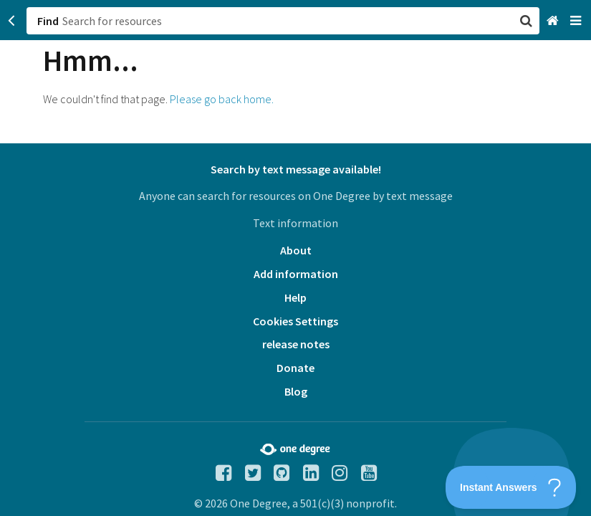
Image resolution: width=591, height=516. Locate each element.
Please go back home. (222, 99)
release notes (296, 344)
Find (48, 21)
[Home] (554, 21)
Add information (296, 274)
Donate (295, 367)
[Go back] (12, 21)
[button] (295, 258)
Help (295, 297)
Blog (295, 391)
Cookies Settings (295, 321)
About (296, 250)
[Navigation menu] (577, 21)
